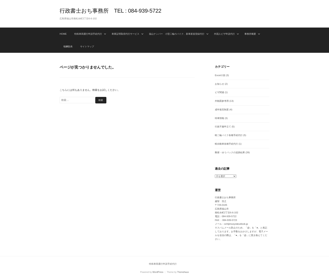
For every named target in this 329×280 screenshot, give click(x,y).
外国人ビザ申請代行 (224, 34)
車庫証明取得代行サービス (125, 34)
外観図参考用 (222, 101)
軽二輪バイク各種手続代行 (229, 135)
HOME (63, 34)
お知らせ (219, 84)
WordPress (158, 272)
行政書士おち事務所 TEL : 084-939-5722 (110, 11)
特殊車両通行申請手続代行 (88, 34)
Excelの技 (220, 75)
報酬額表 (68, 46)
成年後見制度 (222, 109)
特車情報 (219, 118)
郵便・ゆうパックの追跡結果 (230, 152)
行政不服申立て (223, 126)
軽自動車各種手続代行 (226, 144)
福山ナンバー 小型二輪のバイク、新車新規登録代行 (176, 34)
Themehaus (183, 272)
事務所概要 (250, 34)
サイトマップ (87, 46)
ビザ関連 (219, 92)
